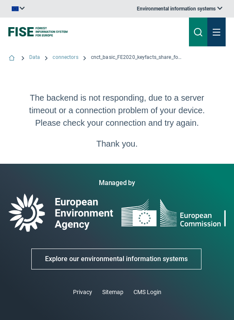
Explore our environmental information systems (116, 259)
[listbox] (179, 9)
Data (34, 57)
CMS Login (147, 292)
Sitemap (112, 292)
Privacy (82, 292)
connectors (65, 57)
